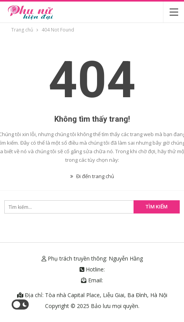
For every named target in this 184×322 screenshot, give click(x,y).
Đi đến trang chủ (92, 176)
